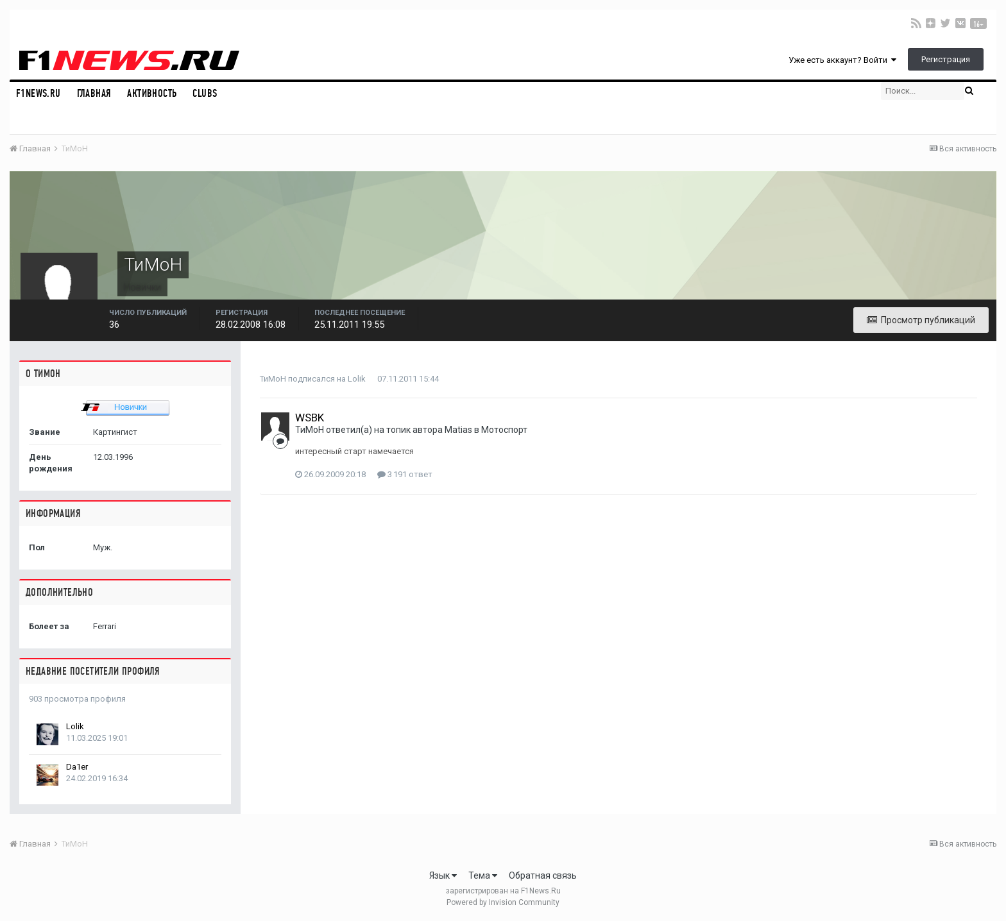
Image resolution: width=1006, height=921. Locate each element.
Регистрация (945, 59)
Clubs (204, 93)
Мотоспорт (504, 430)
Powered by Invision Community (503, 902)
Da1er (77, 767)
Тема (482, 875)
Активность (151, 93)
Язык (443, 875)
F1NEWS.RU (38, 93)
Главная (94, 93)
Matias (458, 430)
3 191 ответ (404, 474)
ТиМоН (273, 379)
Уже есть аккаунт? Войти (842, 60)
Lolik (75, 726)
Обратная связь (543, 875)
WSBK (309, 417)
